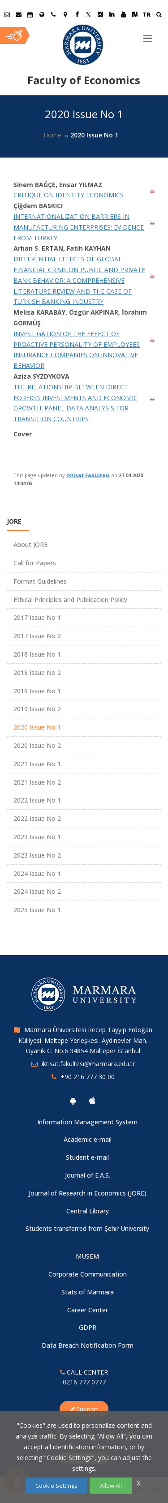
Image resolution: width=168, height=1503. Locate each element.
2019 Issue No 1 (37, 691)
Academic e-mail (88, 1139)
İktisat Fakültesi (88, 475)
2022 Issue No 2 (37, 818)
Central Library (87, 1211)
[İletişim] (53, 14)
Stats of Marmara (87, 1292)
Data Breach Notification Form (88, 1345)
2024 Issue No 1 (37, 873)
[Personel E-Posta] (18, 14)
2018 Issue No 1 (37, 654)
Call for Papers (34, 563)
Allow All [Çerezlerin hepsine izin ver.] (111, 1486)
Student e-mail (87, 1157)
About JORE (30, 544)
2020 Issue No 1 (37, 727)
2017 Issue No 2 (37, 636)
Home (52, 135)
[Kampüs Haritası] (64, 14)
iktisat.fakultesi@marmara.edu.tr (88, 1063)
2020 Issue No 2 (37, 745)
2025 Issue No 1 (37, 909)
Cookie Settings (56, 1486)
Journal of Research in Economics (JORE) (87, 1193)
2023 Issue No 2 (37, 855)
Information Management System (87, 1122)
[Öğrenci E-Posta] (6, 14)
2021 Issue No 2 (37, 782)
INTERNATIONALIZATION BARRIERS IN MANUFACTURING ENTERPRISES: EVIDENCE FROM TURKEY (78, 227)
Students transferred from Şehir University (87, 1228)
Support (84, 1409)
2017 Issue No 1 (37, 617)
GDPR (87, 1327)
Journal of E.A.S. (87, 1175)
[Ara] (159, 15)
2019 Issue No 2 (37, 709)
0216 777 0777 (84, 1382)
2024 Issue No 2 (37, 891)
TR (146, 14)
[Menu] (147, 35)
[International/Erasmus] (41, 14)
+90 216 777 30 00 (87, 1076)
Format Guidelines (40, 581)
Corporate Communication (87, 1274)
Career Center (87, 1310)
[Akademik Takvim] (30, 14)
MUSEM (87, 1256)
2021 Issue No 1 (37, 764)
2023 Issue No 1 (37, 837)
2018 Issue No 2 (37, 672)
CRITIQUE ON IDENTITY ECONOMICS (68, 195)
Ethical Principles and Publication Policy (70, 599)
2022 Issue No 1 (37, 800)
